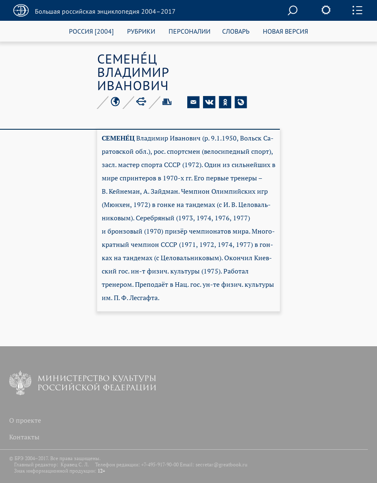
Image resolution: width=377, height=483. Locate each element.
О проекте (25, 420)
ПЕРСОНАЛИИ (190, 31)
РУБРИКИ (141, 31)
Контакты (24, 437)
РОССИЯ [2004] (91, 31)
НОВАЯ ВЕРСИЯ (285, 31)
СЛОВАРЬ (236, 31)
